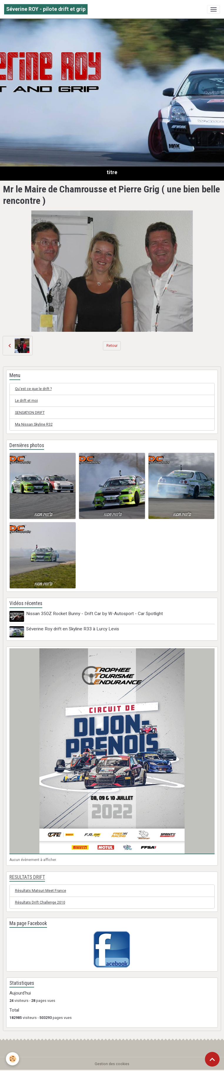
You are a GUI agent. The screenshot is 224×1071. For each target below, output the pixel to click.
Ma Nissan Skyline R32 (34, 424)
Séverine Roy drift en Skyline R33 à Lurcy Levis (72, 629)
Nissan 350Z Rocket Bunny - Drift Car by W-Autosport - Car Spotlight (94, 613)
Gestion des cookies (112, 1064)
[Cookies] (12, 1058)
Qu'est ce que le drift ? (33, 389)
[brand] (46, 9)
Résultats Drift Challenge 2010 (40, 902)
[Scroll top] (212, 1059)
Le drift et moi (26, 401)
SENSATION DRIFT (30, 413)
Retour (112, 346)
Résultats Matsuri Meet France (40, 891)
